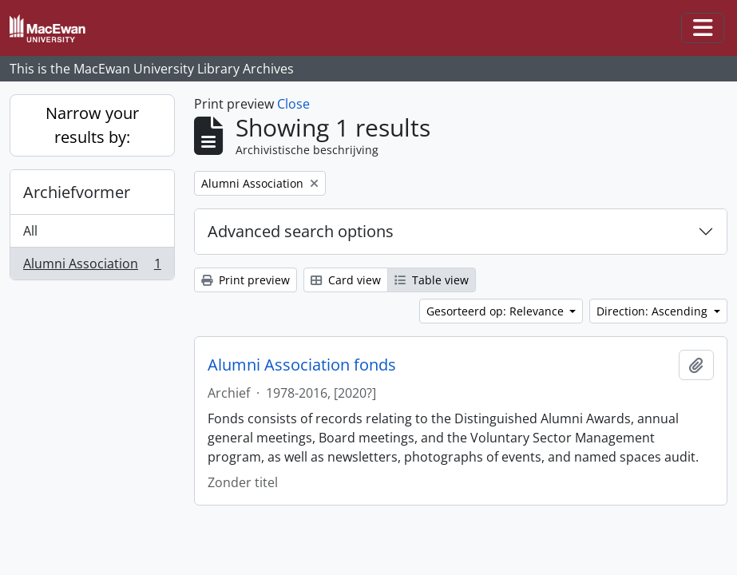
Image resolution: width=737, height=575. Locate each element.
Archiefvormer (76, 192)
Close (293, 104)
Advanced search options (301, 231)
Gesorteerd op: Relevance (496, 311)
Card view (346, 280)
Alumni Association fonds (302, 365)
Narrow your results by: (92, 125)
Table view (431, 280)
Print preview (245, 280)
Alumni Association (91, 267)
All (30, 231)
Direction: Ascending (653, 311)
